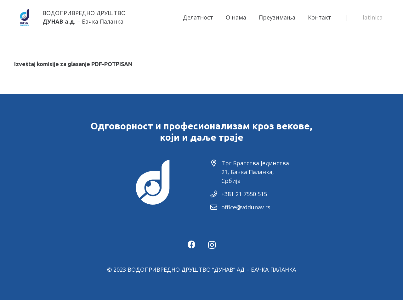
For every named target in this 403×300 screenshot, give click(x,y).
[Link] (24, 17)
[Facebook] (192, 244)
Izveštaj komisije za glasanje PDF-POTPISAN (73, 64)
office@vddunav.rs (245, 207)
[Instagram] (212, 245)
